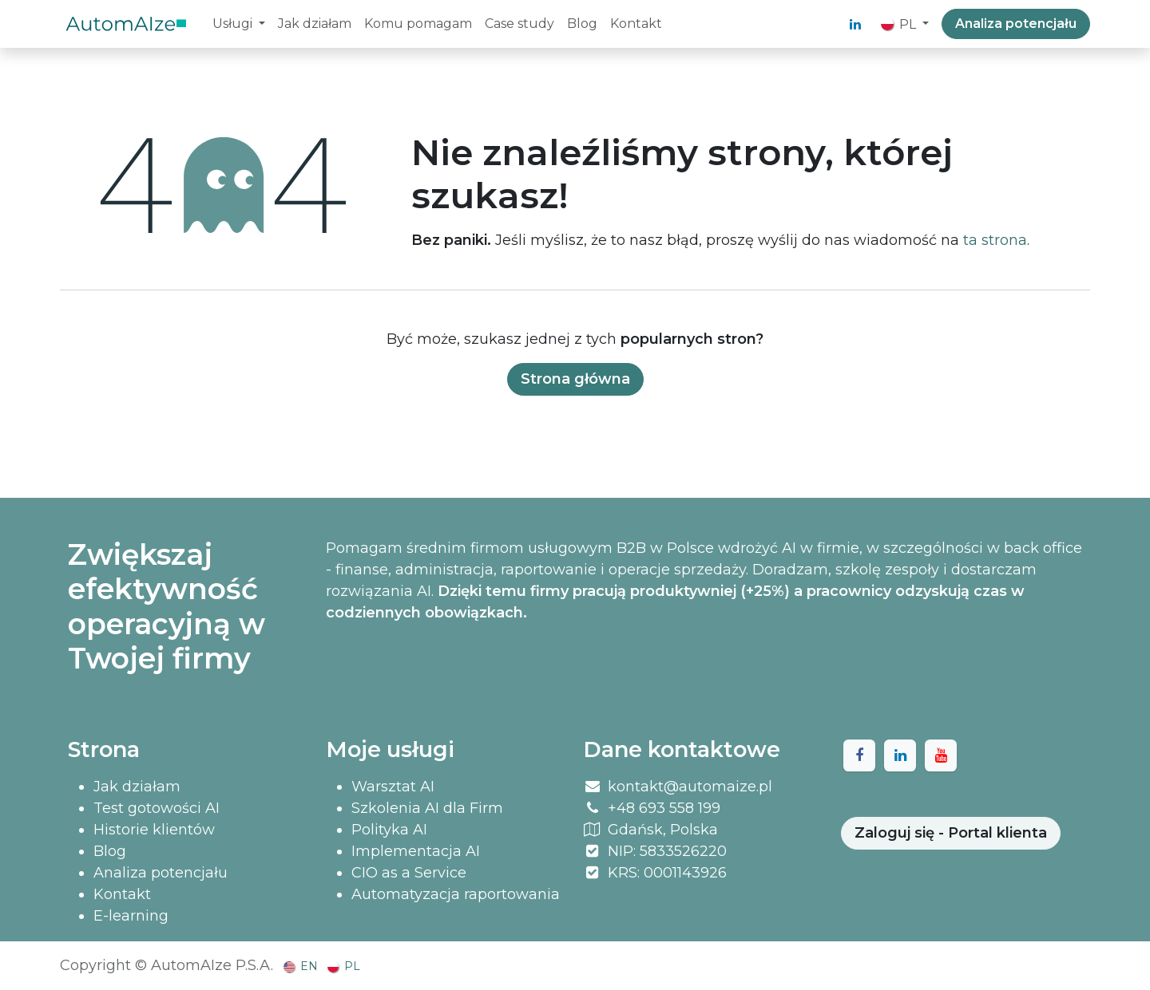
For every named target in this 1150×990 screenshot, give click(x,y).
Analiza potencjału (1016, 23)
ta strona (995, 240)
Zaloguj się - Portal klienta (951, 833)
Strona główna (575, 379)
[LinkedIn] (855, 24)
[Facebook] (859, 755)
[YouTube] (941, 755)
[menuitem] (239, 24)
